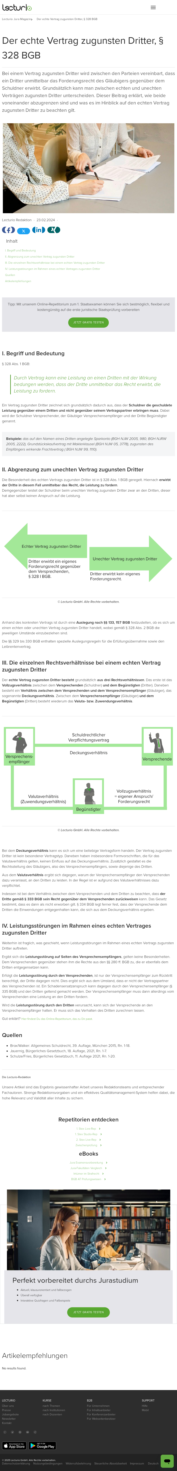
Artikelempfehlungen (18, 281)
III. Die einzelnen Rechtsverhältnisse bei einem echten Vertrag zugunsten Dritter (55, 263)
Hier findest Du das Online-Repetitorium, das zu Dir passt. (57, 1019)
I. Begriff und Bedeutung (20, 250)
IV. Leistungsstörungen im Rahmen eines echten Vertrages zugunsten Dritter (52, 269)
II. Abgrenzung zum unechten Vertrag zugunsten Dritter (39, 256)
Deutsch (155, 1463)
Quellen (10, 275)
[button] (153, 7)
